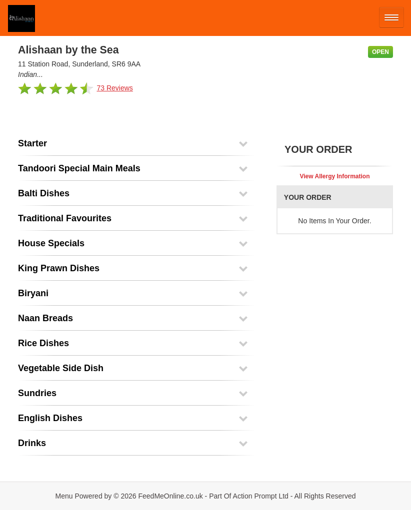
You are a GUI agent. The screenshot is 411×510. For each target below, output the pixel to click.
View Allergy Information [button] (335, 176)
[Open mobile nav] (391, 17)
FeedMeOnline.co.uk (170, 496)
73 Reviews (114, 88)
